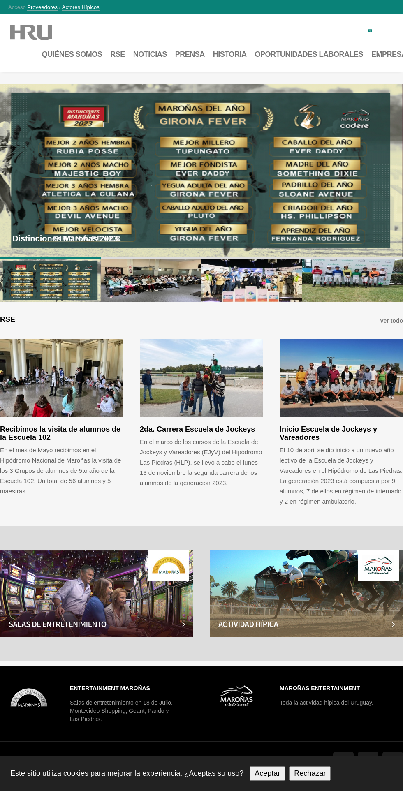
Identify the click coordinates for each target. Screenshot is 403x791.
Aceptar (267, 773)
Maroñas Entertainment (320, 688)
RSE (117, 54)
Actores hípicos (81, 7)
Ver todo (391, 320)
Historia (230, 54)
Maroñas (39, 32)
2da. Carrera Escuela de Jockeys (197, 429)
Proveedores (42, 7)
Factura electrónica (343, 30)
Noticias (150, 54)
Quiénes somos (72, 54)
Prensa (190, 54)
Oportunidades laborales (309, 54)
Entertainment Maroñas (110, 688)
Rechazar (310, 773)
